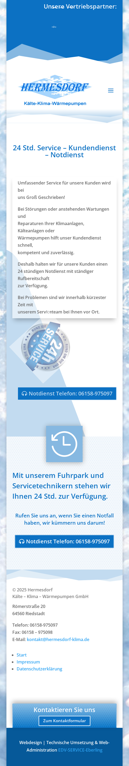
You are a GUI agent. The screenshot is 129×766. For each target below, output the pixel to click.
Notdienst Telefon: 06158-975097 (70, 393)
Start (22, 655)
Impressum (28, 662)
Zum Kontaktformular (64, 720)
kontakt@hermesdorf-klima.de (58, 639)
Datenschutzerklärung (39, 669)
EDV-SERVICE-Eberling (80, 750)
